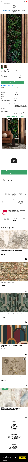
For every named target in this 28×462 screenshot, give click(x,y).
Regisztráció (14, 434)
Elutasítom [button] (16, 457)
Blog (14, 430)
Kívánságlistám (14, 438)
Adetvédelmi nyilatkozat (14, 437)
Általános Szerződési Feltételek (14, 436)
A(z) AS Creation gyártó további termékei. (16, 213)
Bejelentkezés (14, 432)
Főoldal (4, 10)
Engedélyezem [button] (23, 457)
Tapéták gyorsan (14, 426)
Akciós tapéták (14, 428)
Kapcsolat (14, 433)
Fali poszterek (9, 10)
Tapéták (14, 425)
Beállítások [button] (4, 460)
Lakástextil (14, 429)
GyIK (14, 439)
